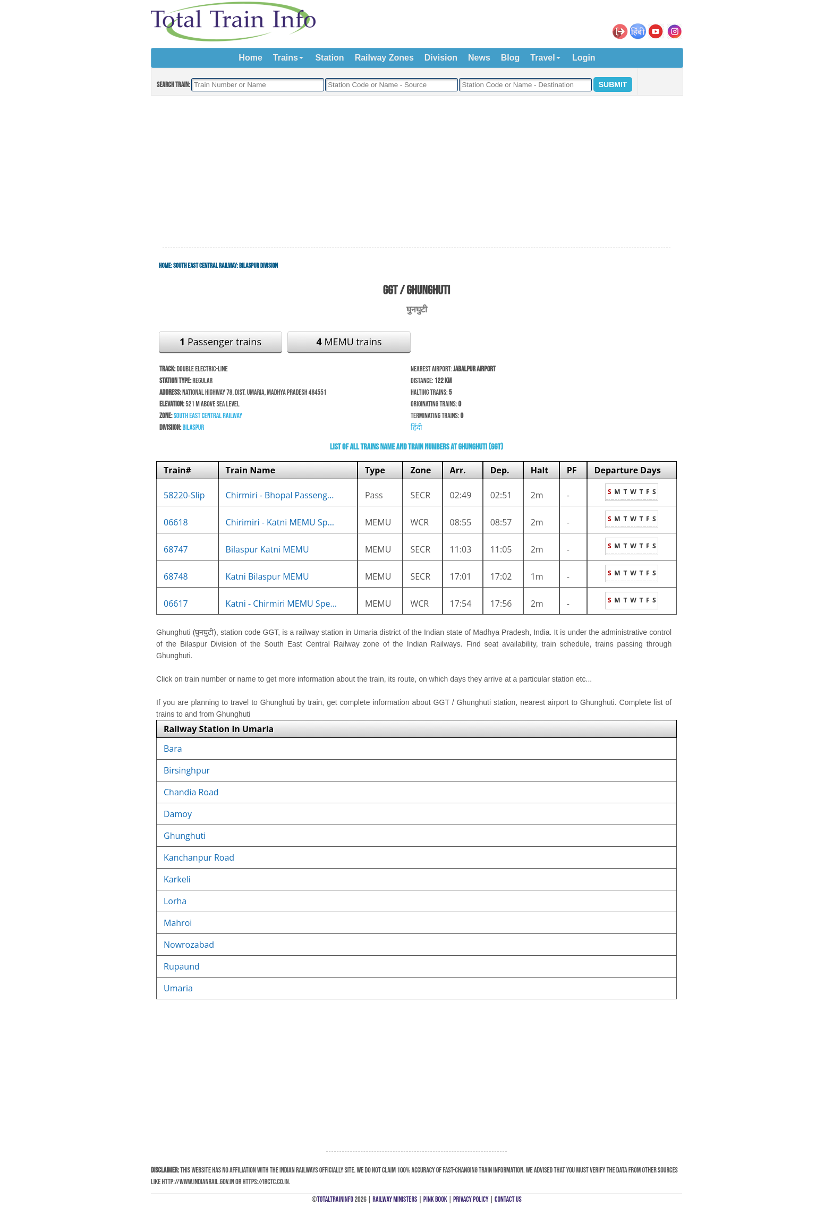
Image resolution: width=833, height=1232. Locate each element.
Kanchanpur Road (199, 857)
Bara (173, 748)
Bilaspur (193, 427)
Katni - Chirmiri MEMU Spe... (281, 603)
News (479, 57)
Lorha (175, 901)
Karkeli (177, 879)
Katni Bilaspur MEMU (267, 576)
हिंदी (416, 427)
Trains (285, 57)
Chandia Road (191, 792)
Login (584, 57)
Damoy (178, 814)
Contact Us (508, 1199)
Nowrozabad (189, 944)
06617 (176, 603)
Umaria (178, 988)
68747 (176, 549)
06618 (176, 522)
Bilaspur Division (258, 265)
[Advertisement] (416, 172)
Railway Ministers (394, 1199)
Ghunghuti (185, 836)
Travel (542, 57)
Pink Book (435, 1199)
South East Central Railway (205, 265)
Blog (510, 57)
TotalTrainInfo (335, 1199)
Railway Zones (384, 57)
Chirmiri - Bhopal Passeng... (280, 495)
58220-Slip (184, 495)
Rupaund (182, 966)
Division (440, 57)
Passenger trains (220, 341)
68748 (176, 576)
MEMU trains (348, 341)
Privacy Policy (471, 1199)
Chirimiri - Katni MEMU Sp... (280, 522)
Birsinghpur (187, 770)
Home (250, 57)
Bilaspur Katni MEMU (267, 549)
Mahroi (178, 923)
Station (329, 57)
